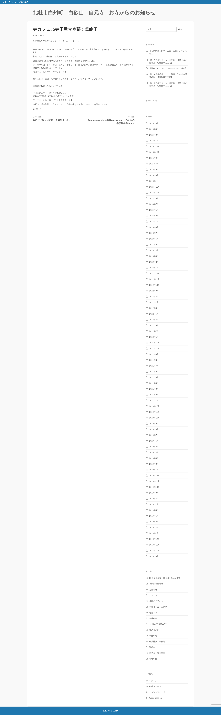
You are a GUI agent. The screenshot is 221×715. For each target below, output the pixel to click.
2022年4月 (154, 319)
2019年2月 (154, 527)
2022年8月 (154, 296)
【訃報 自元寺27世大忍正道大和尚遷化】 (168, 68)
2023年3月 (154, 256)
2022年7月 (154, 302)
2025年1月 (154, 181)
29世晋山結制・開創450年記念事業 (164, 578)
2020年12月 (154, 406)
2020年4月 (154, 452)
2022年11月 (154, 279)
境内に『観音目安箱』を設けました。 (52, 120)
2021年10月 (154, 348)
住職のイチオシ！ (157, 601)
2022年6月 (154, 308)
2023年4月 (154, 250)
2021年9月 (154, 354)
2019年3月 (154, 522)
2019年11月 (154, 481)
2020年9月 (154, 423)
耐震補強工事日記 (157, 641)
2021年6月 (154, 371)
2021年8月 (154, 360)
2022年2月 (154, 331)
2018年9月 (154, 556)
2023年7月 (154, 233)
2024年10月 (154, 192)
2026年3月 (154, 135)
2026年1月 (154, 141)
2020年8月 (154, 429)
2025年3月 (154, 175)
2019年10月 (154, 487)
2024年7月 (154, 204)
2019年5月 (154, 516)
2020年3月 (154, 458)
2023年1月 (154, 268)
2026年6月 (154, 123)
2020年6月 (154, 441)
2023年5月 (154, 244)
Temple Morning (156, 584)
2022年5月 (154, 314)
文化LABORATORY (157, 624)
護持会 (152, 647)
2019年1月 (154, 533)
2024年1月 (154, 221)
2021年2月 (154, 395)
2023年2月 (154, 262)
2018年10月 (154, 550)
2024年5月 (154, 210)
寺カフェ (153, 613)
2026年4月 (154, 129)
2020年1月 (154, 470)
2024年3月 (154, 216)
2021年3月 (154, 389)
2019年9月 (154, 493)
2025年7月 (154, 164)
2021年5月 (154, 377)
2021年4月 (154, 383)
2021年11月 (154, 343)
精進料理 (153, 636)
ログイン (153, 681)
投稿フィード (155, 686)
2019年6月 (154, 510)
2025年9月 (154, 158)
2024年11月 (154, 187)
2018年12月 (154, 539)
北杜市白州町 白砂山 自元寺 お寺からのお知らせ (94, 12)
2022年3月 (154, 325)
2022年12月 (154, 273)
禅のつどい (154, 630)
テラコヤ (153, 595)
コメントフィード (157, 692)
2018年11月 (154, 545)
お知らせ (153, 589)
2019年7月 (154, 504)
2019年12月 (154, 475)
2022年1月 (154, 337)
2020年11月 (154, 412)
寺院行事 (153, 618)
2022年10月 (154, 285)
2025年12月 (154, 146)
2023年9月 (154, 227)
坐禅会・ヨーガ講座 (158, 607)
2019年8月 (154, 498)
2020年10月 (154, 418)
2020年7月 (154, 435)
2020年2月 (154, 464)
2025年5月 (154, 169)
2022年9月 (154, 291)
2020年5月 (154, 447)
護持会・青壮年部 (157, 653)
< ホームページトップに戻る (15, 2)
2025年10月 (154, 152)
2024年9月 (154, 198)
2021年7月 (154, 366)
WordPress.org (155, 698)
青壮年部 (153, 659)
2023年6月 (154, 239)
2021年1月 (154, 400)
